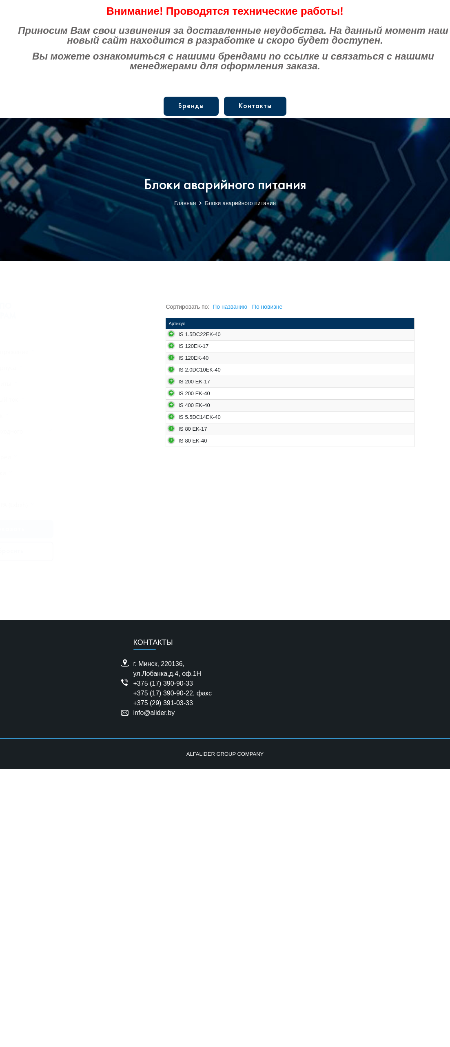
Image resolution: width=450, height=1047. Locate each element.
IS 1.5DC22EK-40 (196, 342)
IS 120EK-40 (193, 472)
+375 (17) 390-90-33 (163, 961)
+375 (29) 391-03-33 (163, 980)
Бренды (191, 106)
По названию (230, 306)
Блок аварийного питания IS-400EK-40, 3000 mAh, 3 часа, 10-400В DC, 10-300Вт (268, 687)
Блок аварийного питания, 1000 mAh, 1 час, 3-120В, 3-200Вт (265, 436)
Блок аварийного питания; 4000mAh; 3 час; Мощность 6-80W (268, 830)
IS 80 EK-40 (192, 816)
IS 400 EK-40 (194, 670)
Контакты (255, 106)
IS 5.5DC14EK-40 (196, 720)
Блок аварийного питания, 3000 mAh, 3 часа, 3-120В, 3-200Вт (266, 483)
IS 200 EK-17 (194, 576)
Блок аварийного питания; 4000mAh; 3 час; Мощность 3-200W (268, 637)
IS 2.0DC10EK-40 (196, 522)
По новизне (267, 306)
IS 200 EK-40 (194, 623)
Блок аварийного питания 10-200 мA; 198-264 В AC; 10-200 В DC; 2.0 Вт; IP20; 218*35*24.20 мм (267, 542)
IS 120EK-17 (193, 425)
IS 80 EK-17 (192, 769)
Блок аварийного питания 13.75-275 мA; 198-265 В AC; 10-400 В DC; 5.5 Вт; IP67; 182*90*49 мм (268, 737)
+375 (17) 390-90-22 (163, 970)
